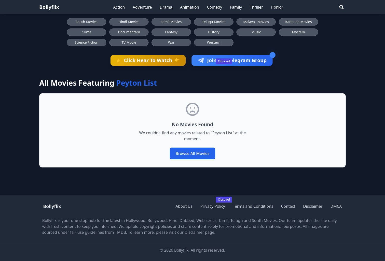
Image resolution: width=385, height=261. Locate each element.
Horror (277, 7)
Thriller (256, 7)
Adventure (142, 7)
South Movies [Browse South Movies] (86, 21)
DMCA (336, 206)
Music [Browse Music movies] (256, 32)
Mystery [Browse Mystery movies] (298, 32)
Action (119, 7)
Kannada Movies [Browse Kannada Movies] (298, 21)
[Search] (341, 7)
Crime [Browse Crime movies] (86, 32)
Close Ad (224, 61)
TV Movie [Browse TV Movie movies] (129, 42)
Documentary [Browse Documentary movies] (129, 32)
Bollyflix (49, 7)
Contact (288, 206)
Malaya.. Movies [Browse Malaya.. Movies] (256, 21)
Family (236, 7)
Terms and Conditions (253, 206)
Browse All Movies (192, 153)
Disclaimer (312, 206)
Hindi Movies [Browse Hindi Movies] (129, 21)
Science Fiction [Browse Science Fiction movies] (86, 42)
